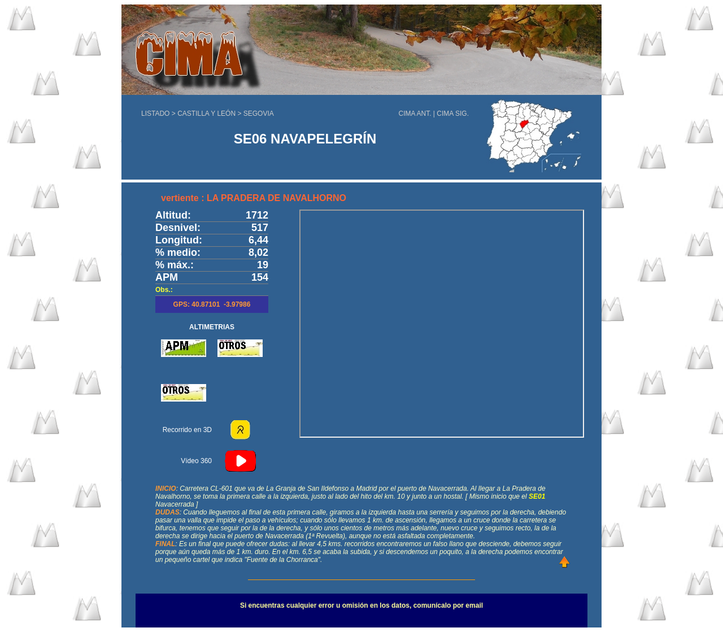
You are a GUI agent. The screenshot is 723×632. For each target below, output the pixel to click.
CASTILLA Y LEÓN (207, 113)
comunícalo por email (448, 605)
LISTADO (155, 113)
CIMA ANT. (415, 113)
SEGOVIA (258, 113)
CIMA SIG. (453, 113)
